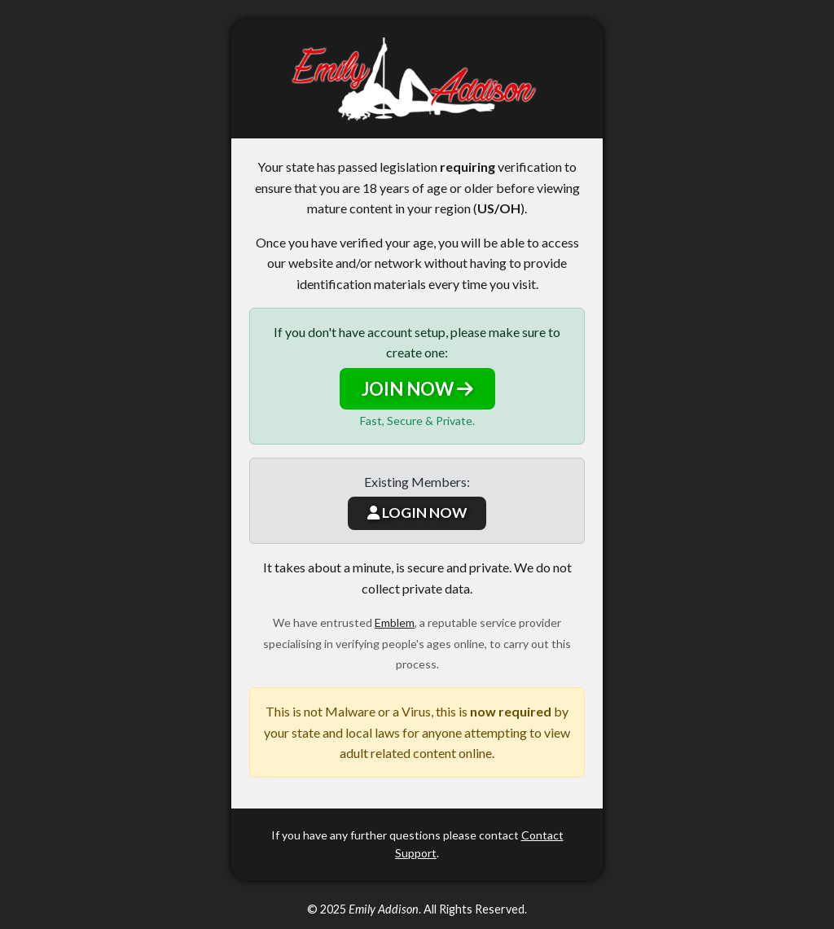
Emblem (395, 622)
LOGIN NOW (417, 512)
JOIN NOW (417, 389)
